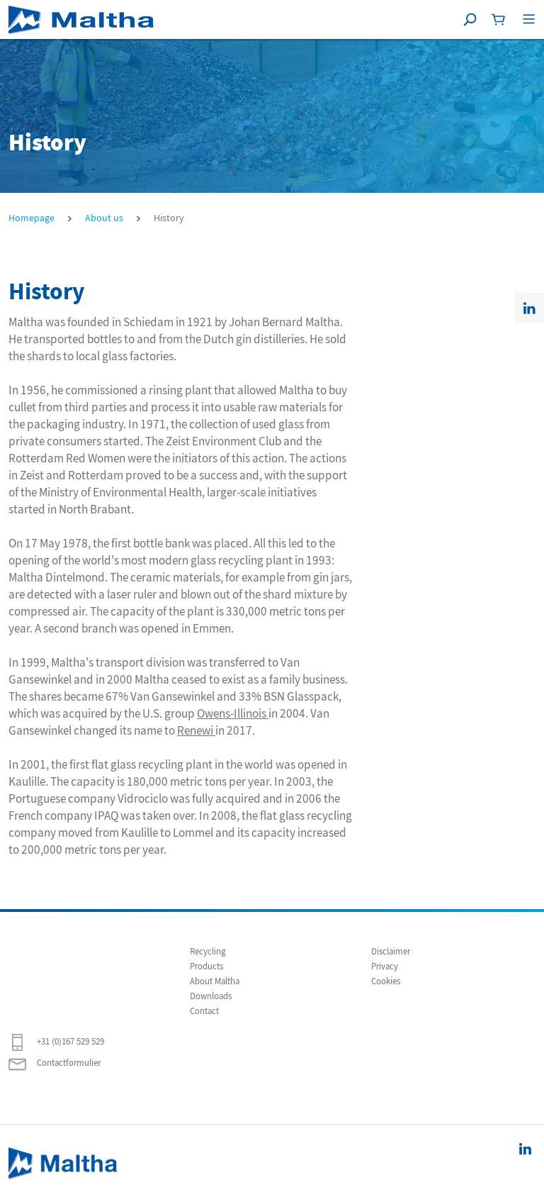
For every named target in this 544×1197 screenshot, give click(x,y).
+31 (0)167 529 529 (56, 1042)
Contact (204, 1011)
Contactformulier (54, 1063)
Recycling (207, 951)
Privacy (384, 966)
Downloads (211, 996)
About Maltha (214, 981)
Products (206, 966)
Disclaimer (390, 951)
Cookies (385, 981)
